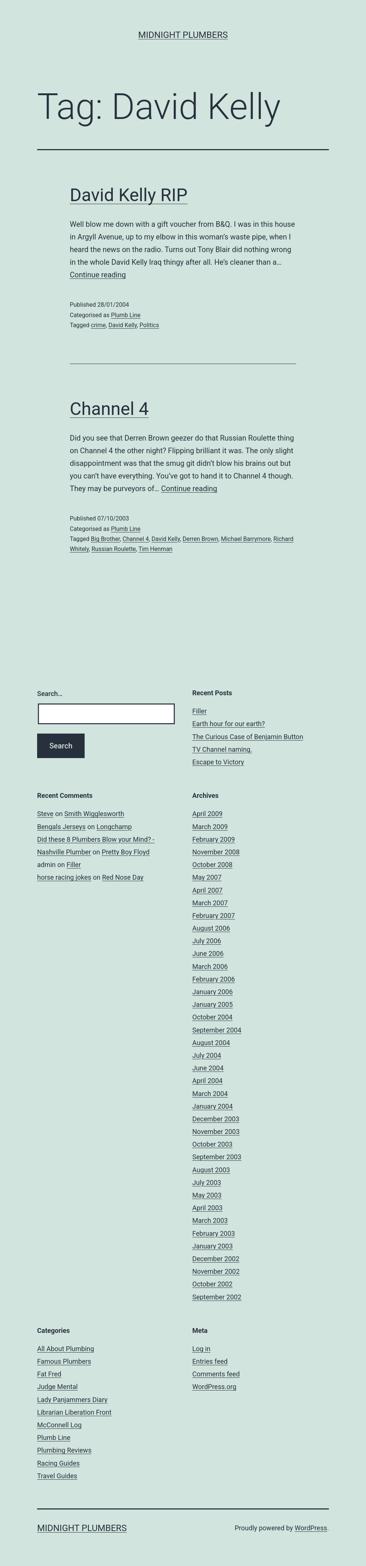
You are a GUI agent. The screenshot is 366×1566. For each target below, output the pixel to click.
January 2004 (212, 1106)
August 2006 (211, 928)
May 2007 (207, 877)
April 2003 (207, 1208)
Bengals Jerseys (61, 827)
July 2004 (206, 1055)
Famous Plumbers (64, 1361)
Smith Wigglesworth (94, 814)
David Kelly (122, 325)
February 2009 (213, 839)
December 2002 (215, 1259)
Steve (45, 814)
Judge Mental (57, 1387)
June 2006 (207, 953)
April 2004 (207, 1081)
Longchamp (114, 827)
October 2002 (212, 1284)
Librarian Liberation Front (74, 1412)
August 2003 (211, 1170)
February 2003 (213, 1233)
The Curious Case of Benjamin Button (247, 737)
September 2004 (216, 1030)
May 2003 (207, 1195)
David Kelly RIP (128, 195)
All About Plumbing (65, 1349)
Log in (201, 1349)
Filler (199, 711)
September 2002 (216, 1297)
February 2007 (213, 915)
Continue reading (98, 274)
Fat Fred (49, 1374)
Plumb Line (126, 315)
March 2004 (210, 1094)
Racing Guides (58, 1463)
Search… (50, 693)
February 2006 (213, 979)
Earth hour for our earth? (228, 724)
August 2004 (211, 1043)
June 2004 (207, 1068)
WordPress (311, 1528)
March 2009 (210, 827)
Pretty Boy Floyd (126, 852)
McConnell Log (59, 1425)
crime (98, 325)
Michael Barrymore (246, 538)
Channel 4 (109, 408)
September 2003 (216, 1157)
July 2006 (206, 941)
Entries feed (210, 1361)
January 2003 (212, 1246)
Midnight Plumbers (183, 35)
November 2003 (216, 1131)
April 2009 (207, 814)
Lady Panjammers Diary (72, 1400)
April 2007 (207, 890)
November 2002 (216, 1271)
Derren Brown (200, 538)
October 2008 (212, 865)
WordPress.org (214, 1387)
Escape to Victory (218, 762)
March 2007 (210, 903)
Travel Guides (57, 1476)
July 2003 (206, 1182)
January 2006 (212, 992)
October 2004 (212, 1017)
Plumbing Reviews (64, 1450)
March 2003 (210, 1220)
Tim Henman (155, 548)
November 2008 (216, 852)
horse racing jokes (64, 877)
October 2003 (212, 1144)
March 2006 (210, 966)
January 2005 (212, 1004)
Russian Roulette (113, 548)
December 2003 (215, 1119)
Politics (149, 325)
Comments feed (216, 1374)
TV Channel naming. (222, 749)
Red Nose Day (123, 877)
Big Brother (105, 538)
